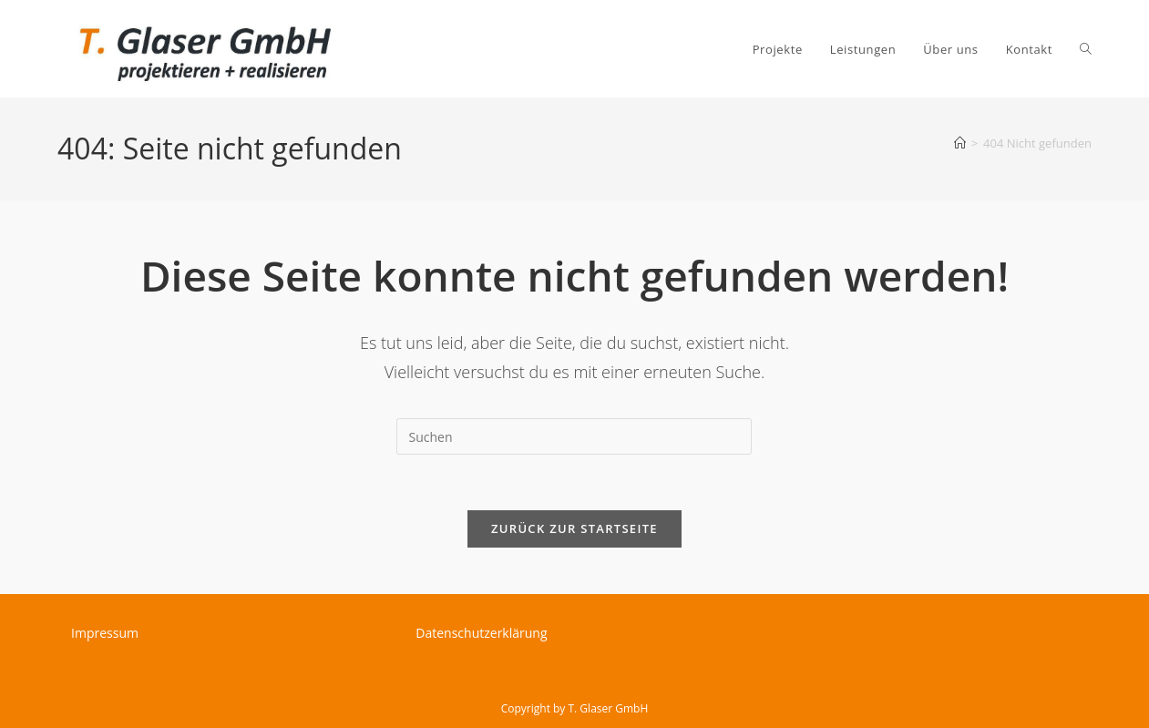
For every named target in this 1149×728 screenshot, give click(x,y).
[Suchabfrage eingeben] (574, 436)
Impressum (104, 632)
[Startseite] (960, 143)
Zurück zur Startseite (574, 528)
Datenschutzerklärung (481, 632)
